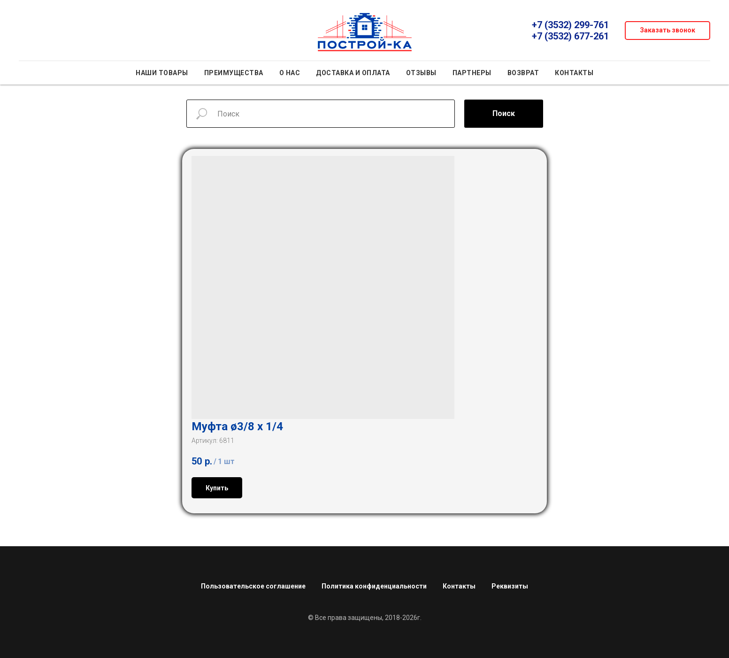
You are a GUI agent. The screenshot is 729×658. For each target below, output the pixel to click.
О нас (289, 73)
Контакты (574, 73)
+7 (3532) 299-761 (570, 25)
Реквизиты (509, 583)
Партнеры (472, 73)
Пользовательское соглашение (253, 583)
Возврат (523, 73)
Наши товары (162, 73)
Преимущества (233, 73)
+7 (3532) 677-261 (570, 36)
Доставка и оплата (353, 73)
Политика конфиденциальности (374, 583)
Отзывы (421, 73)
